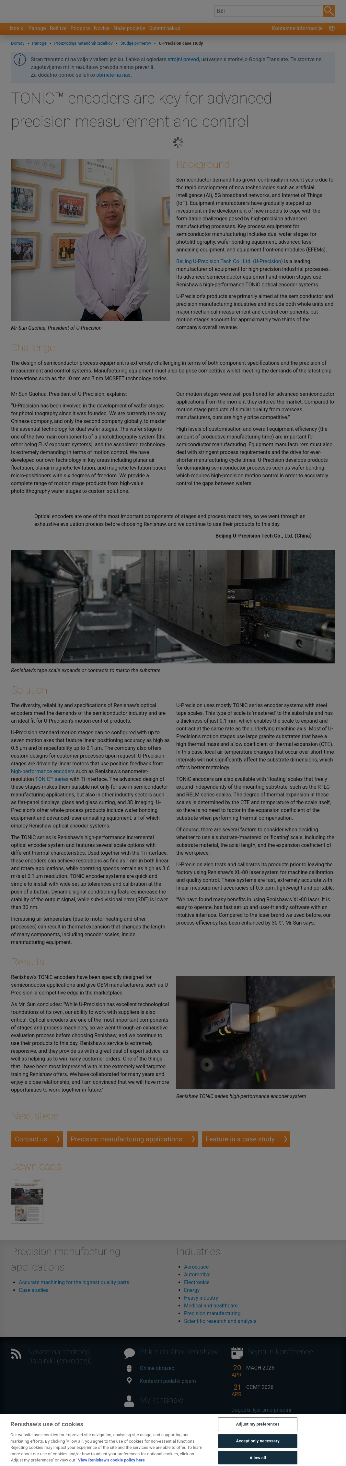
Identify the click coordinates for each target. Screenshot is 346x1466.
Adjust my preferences (258, 1438)
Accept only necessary (258, 1454)
